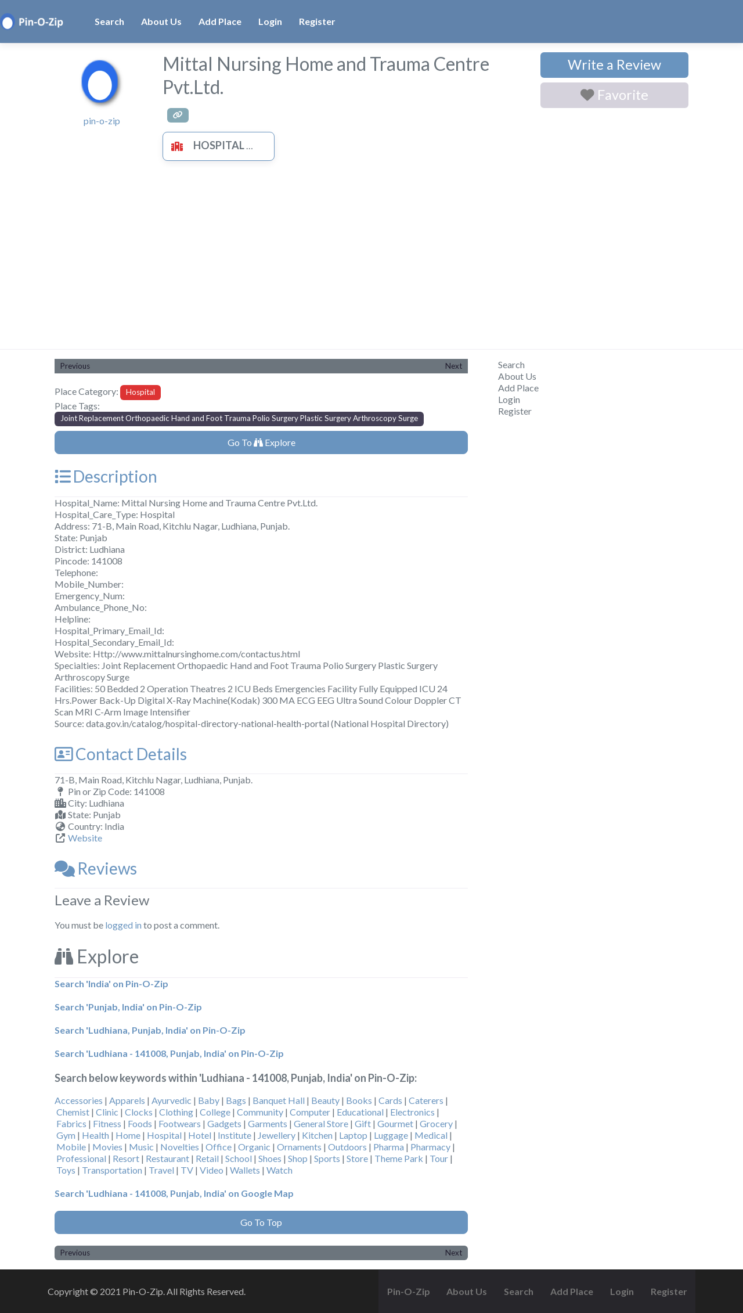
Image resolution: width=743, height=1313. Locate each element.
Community (260, 1111)
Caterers (426, 1100)
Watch (279, 1169)
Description (106, 476)
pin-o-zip (102, 120)
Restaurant (167, 1158)
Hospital (204, 145)
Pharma (388, 1146)
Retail (207, 1158)
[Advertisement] (371, 262)
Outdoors (347, 1146)
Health (95, 1135)
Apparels (127, 1100)
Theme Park (398, 1158)
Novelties (179, 1146)
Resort (126, 1158)
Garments (267, 1123)
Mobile (71, 1146)
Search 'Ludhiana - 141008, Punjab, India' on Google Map (174, 1193)
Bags (236, 1100)
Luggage (391, 1135)
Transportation (112, 1169)
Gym (65, 1135)
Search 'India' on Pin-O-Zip (111, 983)
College (215, 1111)
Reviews (96, 868)
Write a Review (614, 64)
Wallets (245, 1169)
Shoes (270, 1158)
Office (218, 1146)
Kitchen (317, 1135)
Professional (81, 1158)
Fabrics (71, 1123)
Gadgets (224, 1123)
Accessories (79, 1100)
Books (359, 1100)
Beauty (325, 1100)
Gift (363, 1123)
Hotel (199, 1135)
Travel (161, 1169)
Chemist (72, 1111)
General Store (321, 1123)
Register (317, 21)
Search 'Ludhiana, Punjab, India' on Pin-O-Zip (150, 1029)
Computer (310, 1111)
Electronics (412, 1111)
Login (270, 21)
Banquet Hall (279, 1100)
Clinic (107, 1111)
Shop (298, 1158)
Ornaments (299, 1146)
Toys (65, 1169)
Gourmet (395, 1123)
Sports (327, 1158)
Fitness (107, 1123)
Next (453, 365)
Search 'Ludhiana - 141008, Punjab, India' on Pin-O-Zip (169, 1053)
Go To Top (261, 1222)
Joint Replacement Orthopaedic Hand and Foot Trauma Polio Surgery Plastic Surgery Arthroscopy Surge (239, 418)
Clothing (176, 1111)
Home (128, 1135)
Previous (75, 365)
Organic (254, 1146)
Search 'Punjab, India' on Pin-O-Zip (128, 1006)
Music (141, 1146)
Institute (234, 1135)
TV (187, 1169)
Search (109, 21)
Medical (431, 1135)
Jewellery (276, 1135)
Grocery (436, 1123)
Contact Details (121, 754)
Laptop (353, 1135)
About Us (161, 21)
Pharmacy (430, 1146)
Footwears (179, 1123)
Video (211, 1169)
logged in (123, 924)
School (238, 1158)
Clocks (139, 1111)
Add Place (220, 21)
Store (357, 1158)
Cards (390, 1100)
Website (85, 837)
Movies (107, 1146)
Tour (439, 1158)
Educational (360, 1111)
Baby (208, 1100)
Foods (140, 1123)
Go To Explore (261, 442)
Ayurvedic (172, 1100)
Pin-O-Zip (408, 1291)
